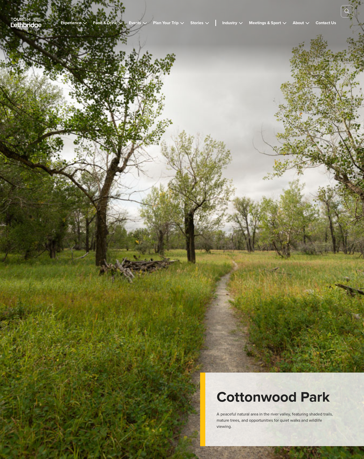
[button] (74, 23)
